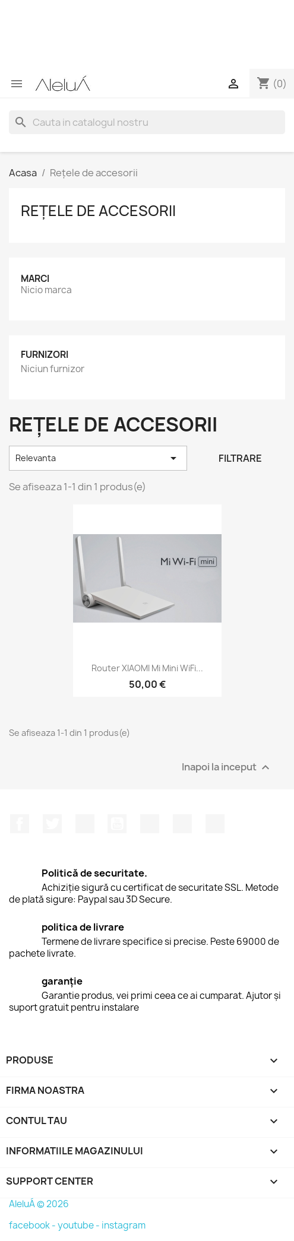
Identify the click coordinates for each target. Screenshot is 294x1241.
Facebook (19, 823)
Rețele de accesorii (98, 211)
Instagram (182, 823)
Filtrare (240, 458)
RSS (84, 823)
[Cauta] (147, 122)
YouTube (117, 823)
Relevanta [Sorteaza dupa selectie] (98, 458)
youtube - (80, 1225)
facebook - (33, 1225)
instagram (124, 1225)
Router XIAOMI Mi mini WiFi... (147, 668)
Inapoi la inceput (227, 767)
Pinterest (149, 823)
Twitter (52, 823)
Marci (35, 278)
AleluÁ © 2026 (39, 1204)
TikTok (215, 823)
